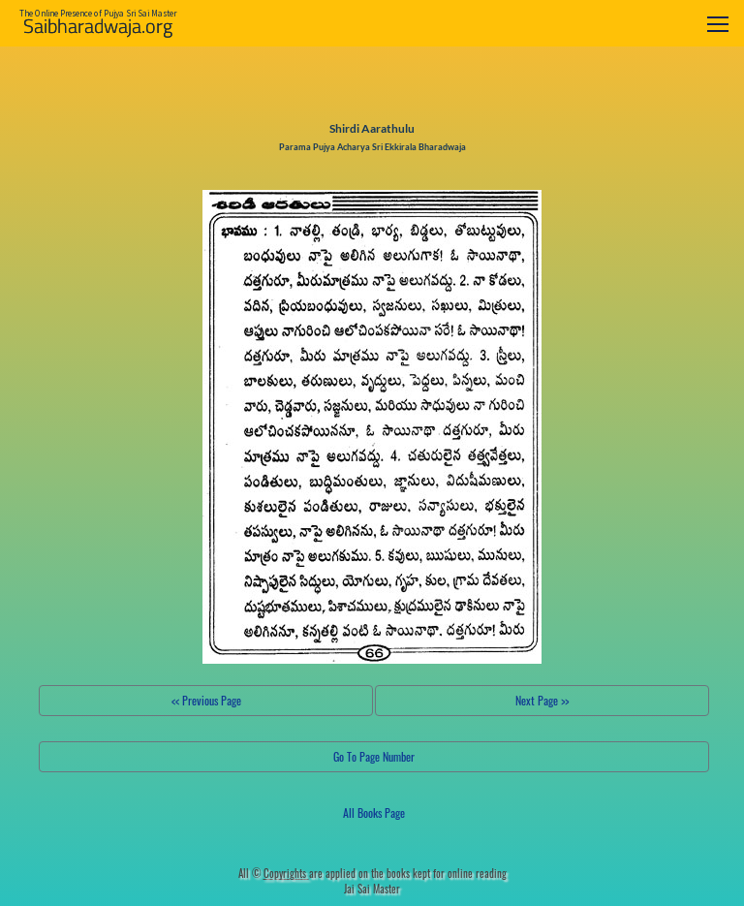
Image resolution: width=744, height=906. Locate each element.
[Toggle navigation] (718, 24)
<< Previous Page (206, 700)
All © (273, 873)
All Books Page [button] (374, 812)
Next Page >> (542, 700)
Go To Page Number (374, 756)
